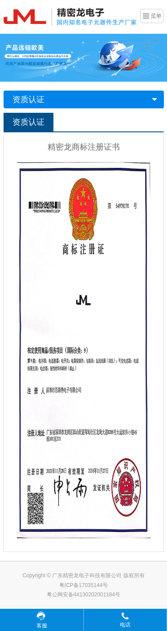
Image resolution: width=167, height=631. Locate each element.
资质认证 (28, 99)
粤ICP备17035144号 (83, 585)
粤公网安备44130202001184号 (83, 594)
